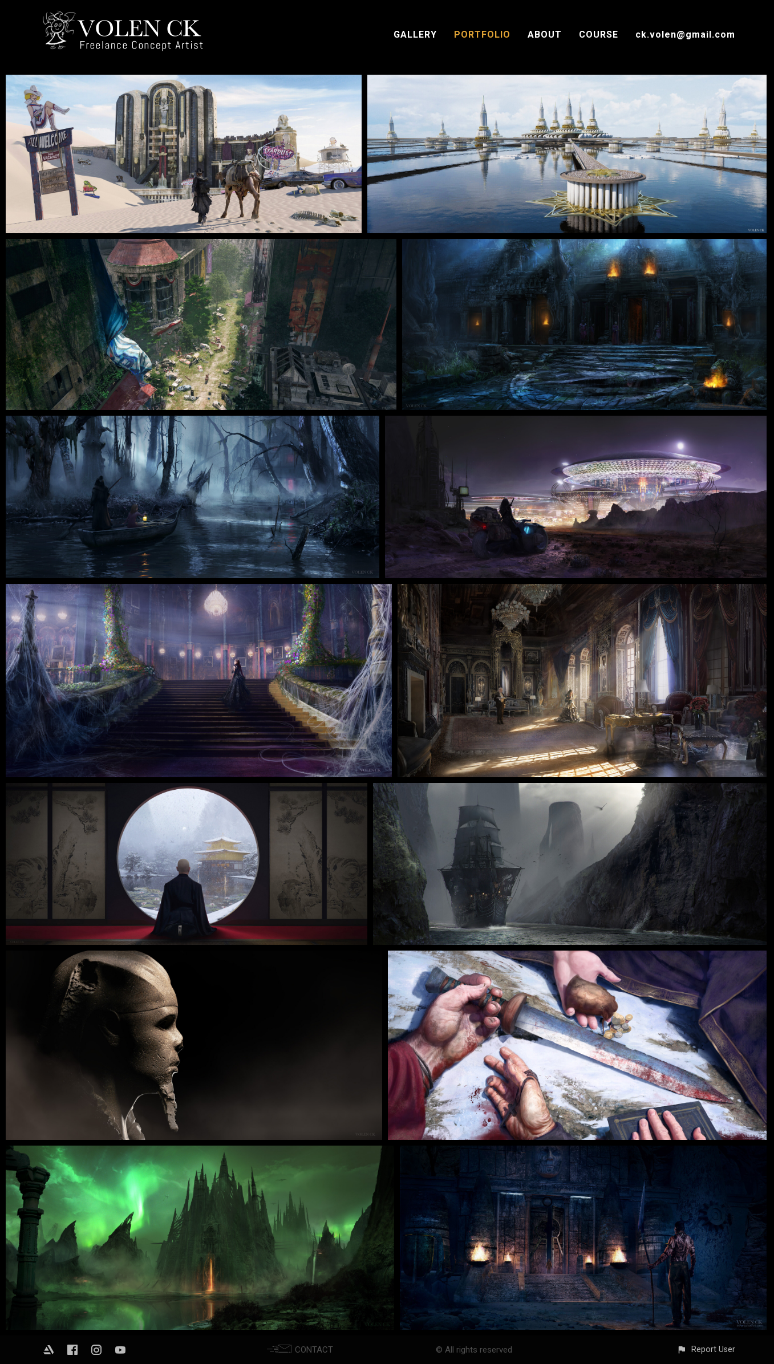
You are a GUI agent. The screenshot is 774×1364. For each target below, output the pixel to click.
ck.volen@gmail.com (685, 34)
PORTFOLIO (482, 34)
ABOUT (545, 34)
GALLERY (415, 34)
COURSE (598, 34)
